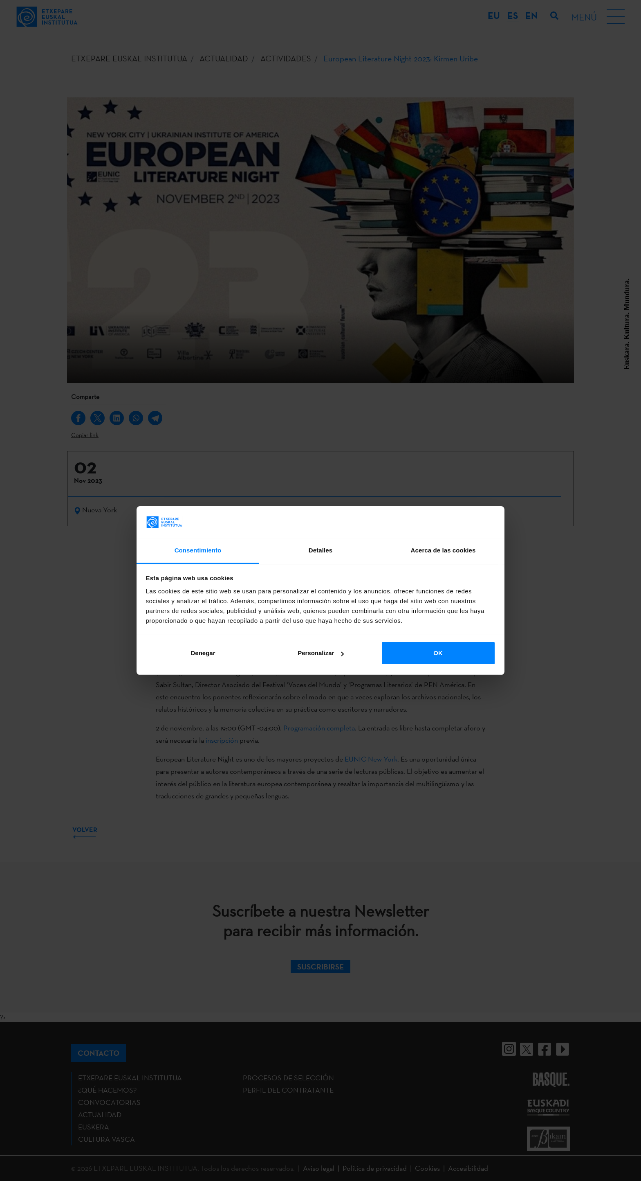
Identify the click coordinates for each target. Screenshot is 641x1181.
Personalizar (321, 652)
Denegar (203, 652)
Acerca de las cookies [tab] (443, 550)
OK (438, 652)
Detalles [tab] (320, 550)
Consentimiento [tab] (198, 550)
